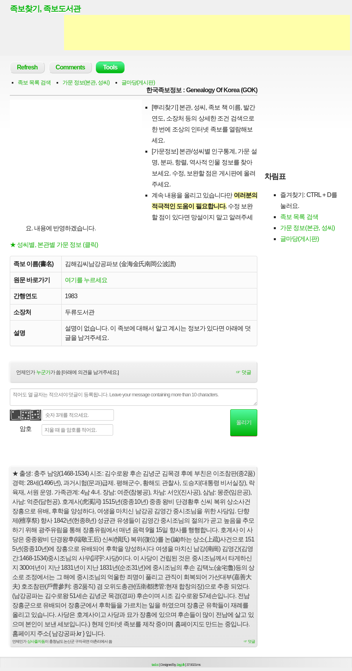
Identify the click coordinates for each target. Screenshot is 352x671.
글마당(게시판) (138, 82)
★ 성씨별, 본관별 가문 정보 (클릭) (54, 244)
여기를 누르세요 (86, 280)
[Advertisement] (207, 32)
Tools (110, 67)
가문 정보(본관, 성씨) (86, 82)
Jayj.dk (180, 665)
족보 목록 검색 (34, 82)
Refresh (27, 67)
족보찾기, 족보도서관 (45, 8)
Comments (70, 67)
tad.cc (155, 665)
